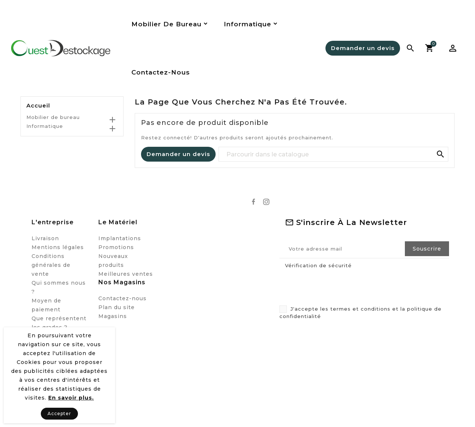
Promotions (116, 247)
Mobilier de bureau (53, 117)
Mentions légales (58, 247)
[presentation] (334, 286)
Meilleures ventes (125, 274)
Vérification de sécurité (318, 265)
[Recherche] (333, 154)
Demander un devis (362, 48)
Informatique (44, 126)
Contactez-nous (122, 298)
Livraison (45, 238)
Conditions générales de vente (51, 265)
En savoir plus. (71, 397)
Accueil (38, 105)
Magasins (112, 316)
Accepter (59, 413)
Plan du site (116, 307)
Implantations (119, 238)
